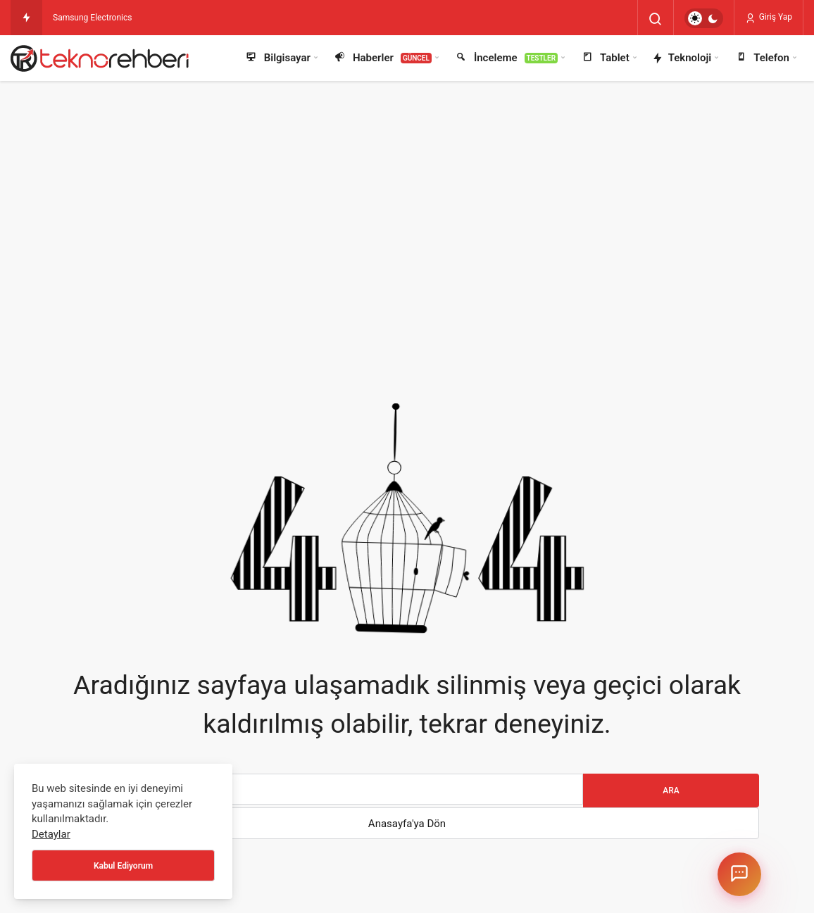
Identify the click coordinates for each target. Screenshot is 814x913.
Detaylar (51, 834)
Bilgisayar (277, 58)
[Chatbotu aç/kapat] (739, 874)
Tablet (605, 58)
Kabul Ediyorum (123, 866)
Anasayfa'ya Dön (407, 823)
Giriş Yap (768, 17)
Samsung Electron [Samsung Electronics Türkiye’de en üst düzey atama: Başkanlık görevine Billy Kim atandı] (87, 18)
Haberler (382, 58)
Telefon (761, 58)
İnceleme (506, 58)
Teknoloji (682, 58)
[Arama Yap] (655, 19)
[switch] (703, 18)
